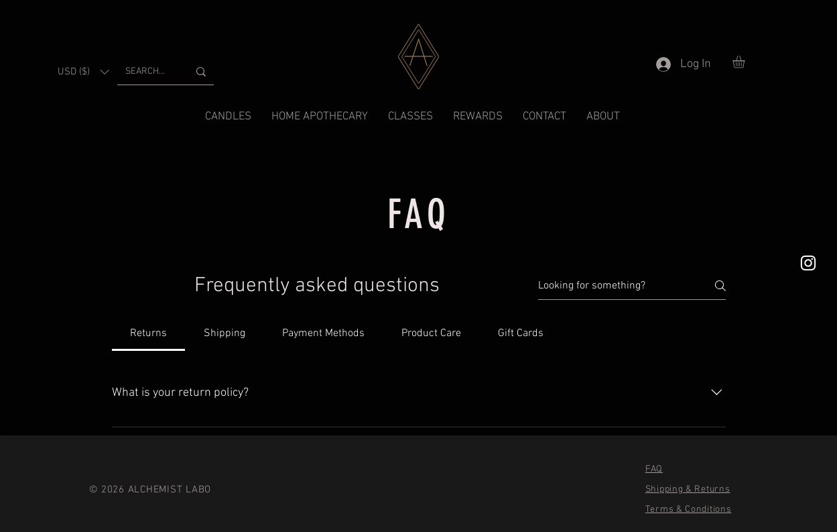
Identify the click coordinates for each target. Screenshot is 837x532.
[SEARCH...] (146, 71)
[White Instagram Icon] (808, 263)
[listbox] (83, 71)
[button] (83, 71)
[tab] (149, 333)
